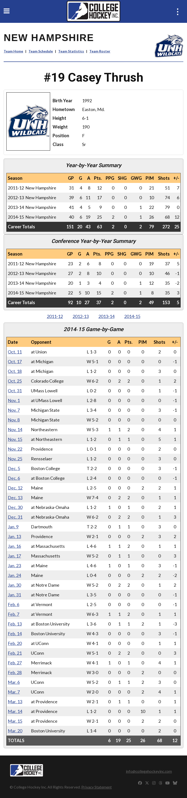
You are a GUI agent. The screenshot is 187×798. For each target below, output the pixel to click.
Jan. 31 (14, 594)
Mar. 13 (15, 701)
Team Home (13, 51)
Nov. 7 (14, 410)
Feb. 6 (13, 604)
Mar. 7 (14, 692)
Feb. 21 (15, 653)
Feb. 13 (15, 623)
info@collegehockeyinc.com (149, 771)
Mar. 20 (15, 730)
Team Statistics (71, 51)
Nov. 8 (14, 419)
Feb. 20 (15, 643)
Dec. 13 (15, 497)
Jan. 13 (14, 536)
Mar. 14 (15, 711)
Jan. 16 (14, 546)
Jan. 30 (14, 585)
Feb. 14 (15, 633)
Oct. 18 (15, 371)
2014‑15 (132, 316)
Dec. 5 (14, 468)
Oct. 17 (15, 361)
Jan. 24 (14, 575)
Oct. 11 (15, 351)
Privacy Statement (96, 787)
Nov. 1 (14, 400)
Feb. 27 (15, 662)
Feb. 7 (13, 614)
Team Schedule (40, 51)
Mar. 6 (14, 682)
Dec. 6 (14, 478)
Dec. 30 (15, 507)
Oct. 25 (15, 381)
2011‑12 (55, 316)
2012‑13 (81, 316)
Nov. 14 (15, 429)
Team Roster (99, 51)
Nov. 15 (15, 439)
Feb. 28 (15, 672)
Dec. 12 (15, 487)
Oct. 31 (15, 390)
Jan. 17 (14, 555)
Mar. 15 (15, 721)
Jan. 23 (14, 565)
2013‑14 (106, 316)
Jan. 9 (13, 526)
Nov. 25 (15, 458)
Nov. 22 (15, 449)
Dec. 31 (15, 517)
